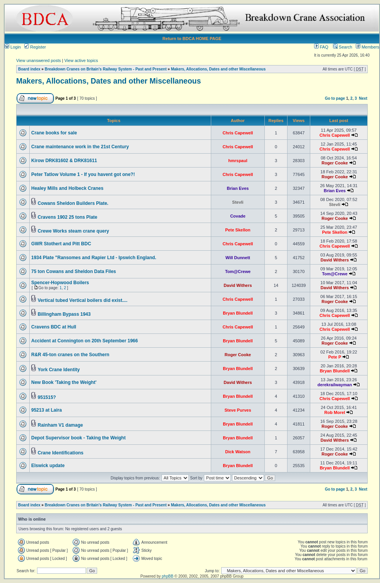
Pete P (334, 357)
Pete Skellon (237, 230)
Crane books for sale (54, 133)
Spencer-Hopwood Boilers (60, 282)
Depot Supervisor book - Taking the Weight (78, 438)
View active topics (81, 60)
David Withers (335, 260)
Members (367, 47)
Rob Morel (335, 412)
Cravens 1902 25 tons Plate (68, 217)
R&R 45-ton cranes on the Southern (70, 354)
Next (363, 98)
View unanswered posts (38, 60)
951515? (47, 397)
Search (342, 47)
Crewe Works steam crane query (73, 231)
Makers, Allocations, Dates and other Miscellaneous (218, 69)
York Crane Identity (59, 369)
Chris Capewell (238, 133)
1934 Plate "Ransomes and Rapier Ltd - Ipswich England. (93, 257)
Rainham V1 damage (60, 425)
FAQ (321, 47)
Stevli (237, 202)
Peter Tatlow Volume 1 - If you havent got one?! (83, 174)
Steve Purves (237, 410)
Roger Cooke (334, 163)
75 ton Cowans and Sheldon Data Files (73, 271)
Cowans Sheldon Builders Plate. (73, 203)
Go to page (335, 98)
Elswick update (48, 465)
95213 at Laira (46, 410)
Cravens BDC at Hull (53, 327)
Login (13, 47)
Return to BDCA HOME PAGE (192, 38)
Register (35, 47)
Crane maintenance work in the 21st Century (80, 146)
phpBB (167, 576)
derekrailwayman (335, 384)
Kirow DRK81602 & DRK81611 (64, 160)
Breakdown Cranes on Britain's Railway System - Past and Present (105, 69)
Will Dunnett (237, 257)
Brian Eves (238, 188)
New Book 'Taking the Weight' (63, 382)
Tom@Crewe (238, 271)
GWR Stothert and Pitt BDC (61, 243)
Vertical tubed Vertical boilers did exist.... (83, 300)
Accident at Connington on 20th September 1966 (84, 340)
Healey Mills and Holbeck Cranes (67, 188)
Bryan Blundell (238, 313)
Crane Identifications (61, 453)
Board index (29, 69)
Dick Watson (238, 451)
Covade (237, 216)
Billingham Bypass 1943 (64, 314)
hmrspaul (237, 160)
